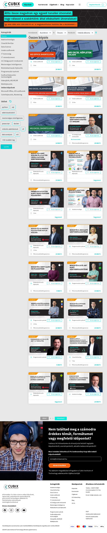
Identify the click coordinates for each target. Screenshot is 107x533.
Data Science (6, 47)
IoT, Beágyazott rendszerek (12, 61)
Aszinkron (45, 33)
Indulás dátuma (85, 33)
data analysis (7, 134)
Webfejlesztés (6, 84)
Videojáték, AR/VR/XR (9, 80)
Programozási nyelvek (10, 71)
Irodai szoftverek (7, 50)
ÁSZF (87, 511)
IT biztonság (6, 54)
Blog (62, 4)
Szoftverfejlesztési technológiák (8, 76)
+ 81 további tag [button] (8, 140)
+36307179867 (95, 488)
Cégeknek (74, 494)
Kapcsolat (70, 4)
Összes (4, 36)
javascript (6, 123)
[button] (13, 101)
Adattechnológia (7, 39)
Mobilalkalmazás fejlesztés (12, 68)
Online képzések (8, 87)
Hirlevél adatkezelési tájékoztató (92, 517)
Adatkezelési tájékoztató (93, 514)
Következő (60, 418)
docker (16, 123)
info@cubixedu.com (96, 495)
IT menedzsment (8, 57)
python (5, 107)
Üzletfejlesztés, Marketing (11, 94)
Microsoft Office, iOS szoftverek (13, 91)
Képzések (74, 488)
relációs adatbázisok (10, 129)
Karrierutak (43, 4)
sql (13, 107)
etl (17, 134)
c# (23, 129)
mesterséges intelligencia (12, 118)
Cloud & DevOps (7, 43)
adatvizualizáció (8, 112)
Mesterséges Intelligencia (11, 64)
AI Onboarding (76, 497)
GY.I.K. (73, 503)
